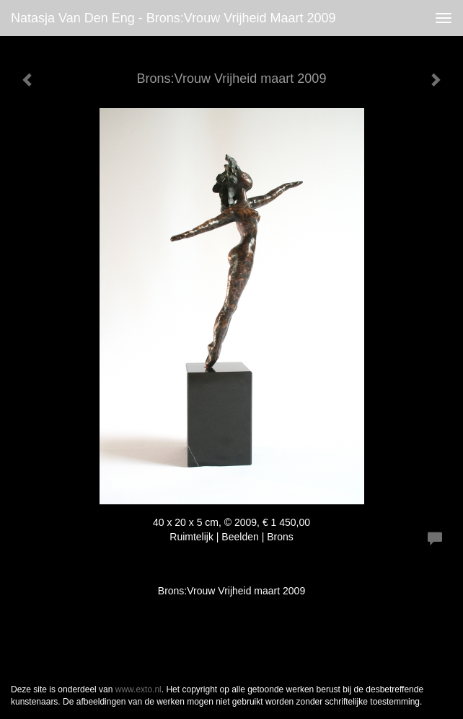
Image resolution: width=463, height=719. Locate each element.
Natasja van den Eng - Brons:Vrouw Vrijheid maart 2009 (173, 18)
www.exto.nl (138, 689)
